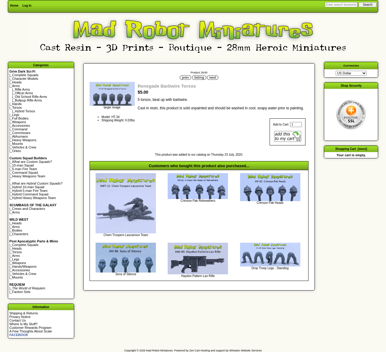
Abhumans (20, 136)
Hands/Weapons (24, 266)
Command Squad (25, 172)
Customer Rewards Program (30, 327)
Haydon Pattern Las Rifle (198, 276)
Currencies (351, 65)
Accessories (21, 125)
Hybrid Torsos (25, 111)
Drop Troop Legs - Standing (270, 268)
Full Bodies (20, 118)
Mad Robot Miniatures (159, 350)
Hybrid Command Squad (30, 194)
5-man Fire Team (24, 169)
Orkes (16, 151)
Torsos (17, 107)
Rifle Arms (22, 89)
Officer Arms (24, 93)
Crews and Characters (28, 208)
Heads (17, 82)
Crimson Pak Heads (270, 202)
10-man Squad (23, 165)
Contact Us (17, 320)
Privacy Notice (19, 317)
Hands (17, 104)
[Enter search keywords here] (341, 4)
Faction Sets (21, 292)
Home (14, 5)
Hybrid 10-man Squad (28, 187)
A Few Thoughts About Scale (30, 331)
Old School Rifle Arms (31, 96)
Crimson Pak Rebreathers (198, 200)
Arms (16, 212)
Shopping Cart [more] (351, 149)
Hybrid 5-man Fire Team (30, 190)
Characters (20, 234)
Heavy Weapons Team (28, 176)
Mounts (17, 143)
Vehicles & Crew (24, 147)
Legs (15, 115)
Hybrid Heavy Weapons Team (34, 198)
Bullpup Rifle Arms (28, 100)
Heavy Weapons (24, 140)
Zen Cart (194, 350)
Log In (26, 5)
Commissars (21, 133)
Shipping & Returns (23, 313)
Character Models (25, 78)
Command (19, 129)
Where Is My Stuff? (23, 324)
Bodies (17, 230)
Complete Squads (25, 75)
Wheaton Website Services (245, 350)
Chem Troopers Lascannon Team (125, 235)
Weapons (19, 122)
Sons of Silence (125, 274)
